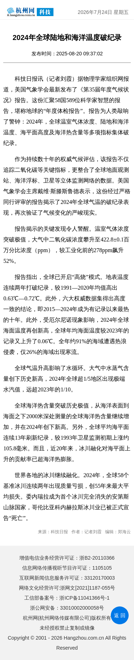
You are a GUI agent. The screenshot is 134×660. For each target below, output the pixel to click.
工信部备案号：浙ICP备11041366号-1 (66, 598)
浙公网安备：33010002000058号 (67, 608)
